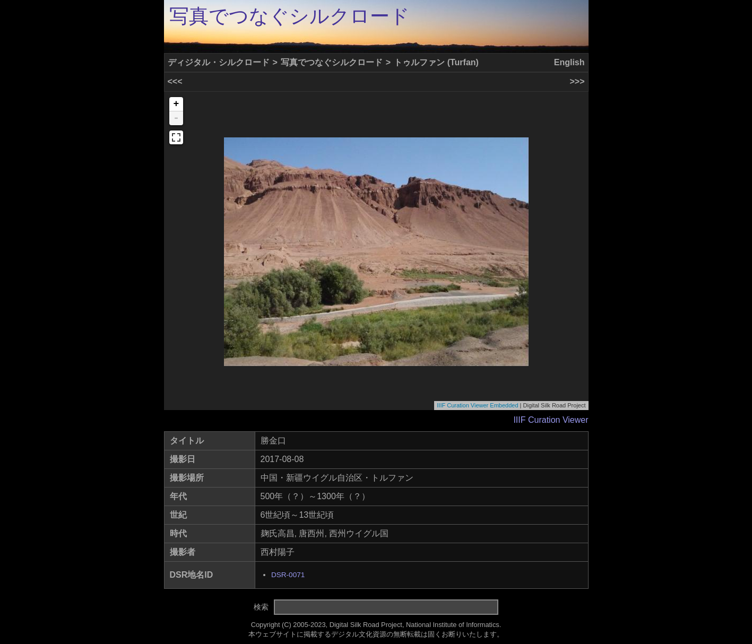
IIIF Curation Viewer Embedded (477, 405)
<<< (175, 81)
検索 (261, 607)
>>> (576, 81)
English (569, 62)
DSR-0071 (288, 575)
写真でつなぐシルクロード (289, 16)
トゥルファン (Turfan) (436, 62)
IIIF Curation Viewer (550, 419)
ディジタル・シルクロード (219, 62)
